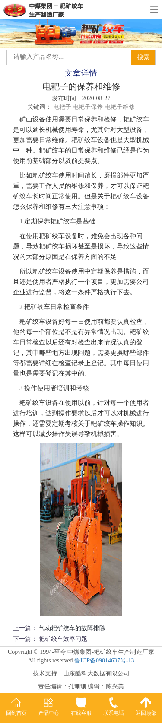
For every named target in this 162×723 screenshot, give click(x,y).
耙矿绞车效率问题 (63, 639)
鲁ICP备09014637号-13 (104, 660)
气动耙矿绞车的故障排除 (72, 628)
